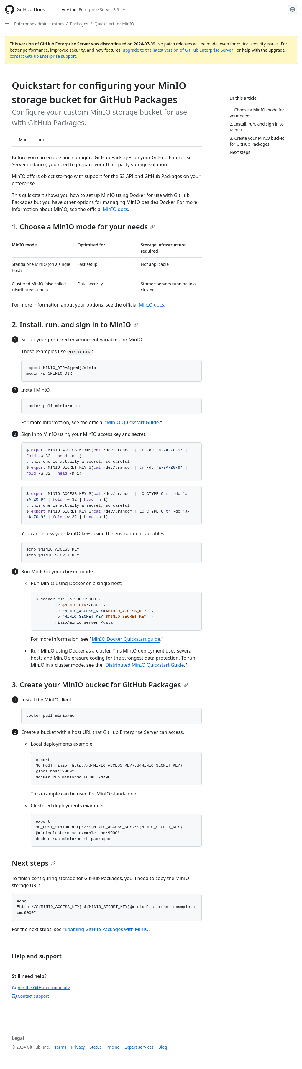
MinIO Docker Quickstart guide (126, 639)
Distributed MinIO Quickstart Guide (145, 665)
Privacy (78, 1047)
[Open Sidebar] (7, 23)
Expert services (139, 1047)
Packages (79, 24)
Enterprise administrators (39, 24)
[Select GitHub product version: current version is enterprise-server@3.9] (93, 9)
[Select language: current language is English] (292, 9)
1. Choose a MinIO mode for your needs (83, 226)
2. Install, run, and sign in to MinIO (75, 324)
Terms (60, 1047)
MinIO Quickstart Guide (133, 422)
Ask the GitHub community (41, 987)
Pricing (113, 1047)
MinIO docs (115, 209)
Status (96, 1047)
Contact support (30, 996)
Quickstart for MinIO (114, 24)
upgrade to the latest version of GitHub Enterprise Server (177, 50)
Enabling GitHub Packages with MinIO (106, 929)
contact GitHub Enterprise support (43, 56)
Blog (162, 1047)
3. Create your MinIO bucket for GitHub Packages (100, 684)
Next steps (34, 863)
